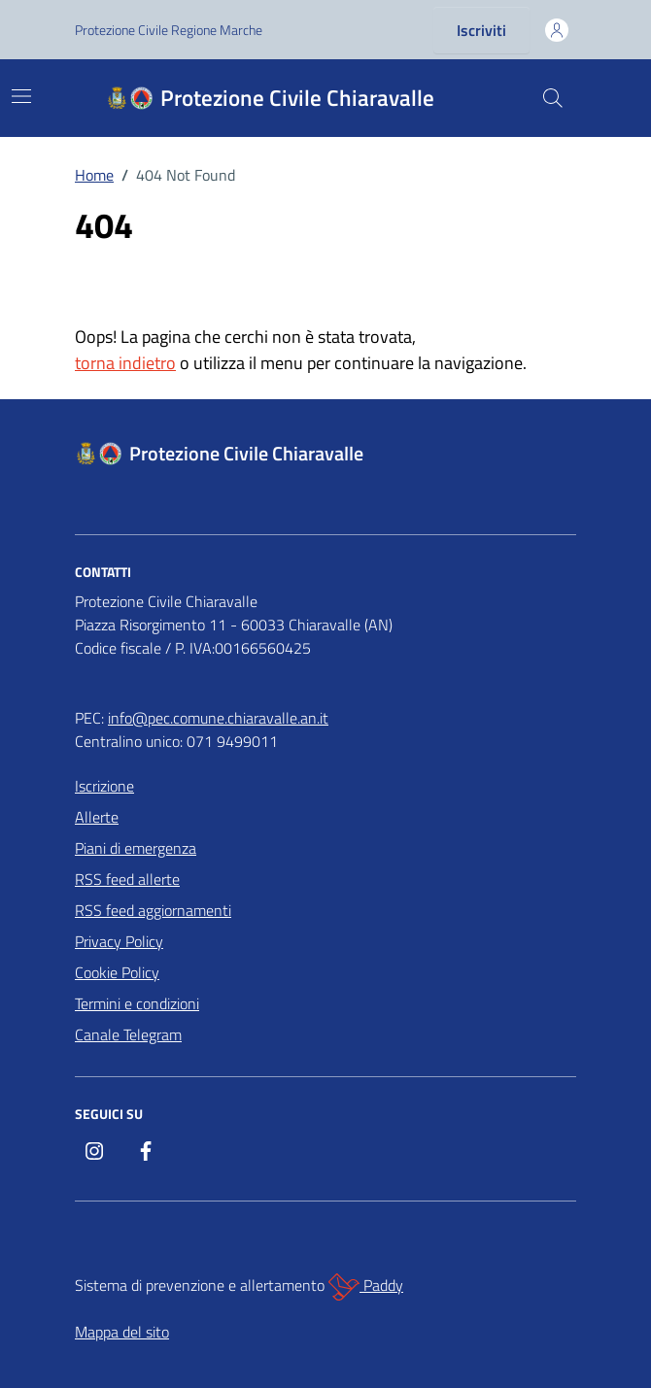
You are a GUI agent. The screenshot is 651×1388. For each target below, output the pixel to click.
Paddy (365, 1287)
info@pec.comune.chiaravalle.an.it (218, 717)
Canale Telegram (128, 1034)
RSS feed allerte (127, 879)
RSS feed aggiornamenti (153, 910)
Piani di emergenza (135, 848)
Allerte (97, 817)
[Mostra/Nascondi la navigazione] (21, 96)
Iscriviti (481, 30)
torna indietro (125, 363)
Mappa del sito (122, 1331)
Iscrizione (104, 785)
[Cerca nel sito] (553, 98)
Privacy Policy (119, 941)
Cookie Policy (117, 972)
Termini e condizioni (137, 1003)
